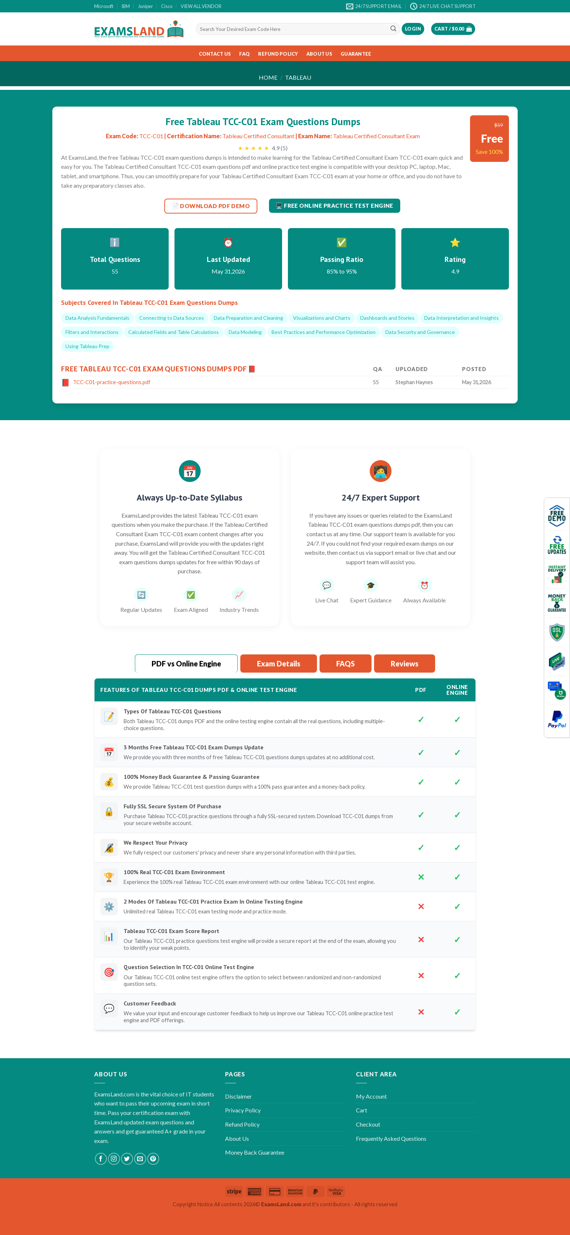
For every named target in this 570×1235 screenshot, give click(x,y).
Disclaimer (238, 1096)
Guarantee (356, 54)
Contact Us (215, 54)
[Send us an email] (140, 1159)
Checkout (368, 1124)
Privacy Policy (243, 1110)
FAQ (244, 54)
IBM (125, 6)
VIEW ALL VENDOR (201, 6)
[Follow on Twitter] (127, 1159)
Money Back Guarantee (254, 1152)
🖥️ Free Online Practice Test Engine (334, 205)
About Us (319, 54)
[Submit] (393, 29)
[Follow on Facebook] (101, 1159)
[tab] (186, 664)
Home (268, 77)
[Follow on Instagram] (114, 1159)
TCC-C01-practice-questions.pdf (111, 382)
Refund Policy (278, 54)
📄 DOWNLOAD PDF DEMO (211, 206)
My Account (371, 1096)
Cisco (166, 6)
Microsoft (103, 6)
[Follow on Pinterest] (153, 1159)
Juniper (145, 6)
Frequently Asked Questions (391, 1138)
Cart (361, 1110)
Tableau (298, 77)
